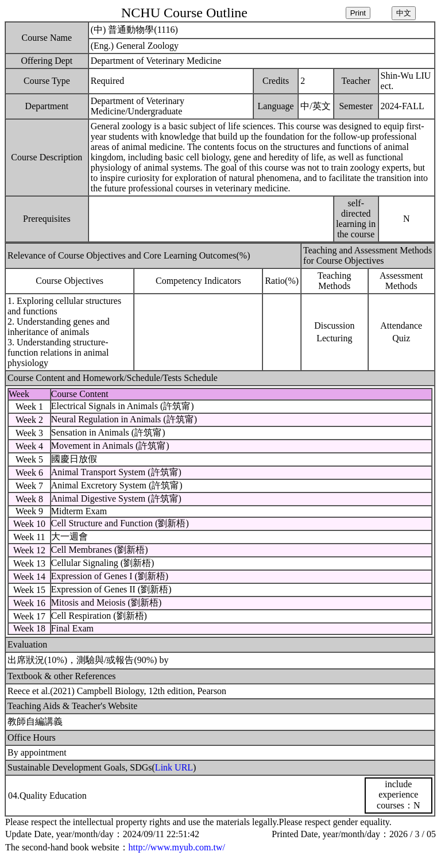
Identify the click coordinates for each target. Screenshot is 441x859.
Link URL (174, 767)
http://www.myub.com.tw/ (177, 847)
